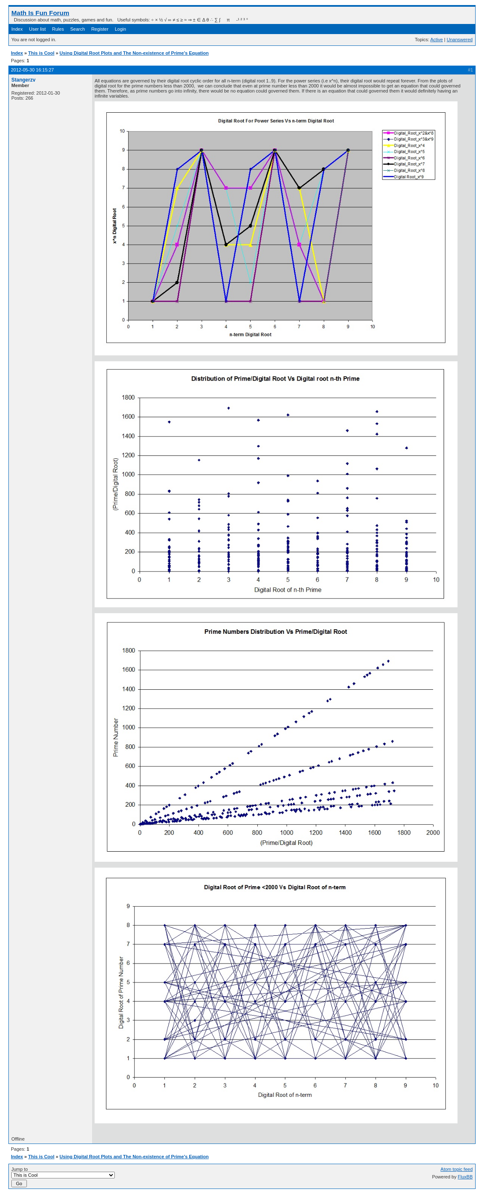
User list (37, 29)
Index (17, 29)
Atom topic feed (457, 1169)
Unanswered (460, 39)
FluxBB (465, 1176)
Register (99, 29)
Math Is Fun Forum (40, 12)
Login (120, 29)
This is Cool (41, 53)
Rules (58, 29)
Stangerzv (23, 80)
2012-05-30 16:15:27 (32, 69)
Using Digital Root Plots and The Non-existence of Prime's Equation (134, 53)
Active (436, 39)
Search (77, 29)
